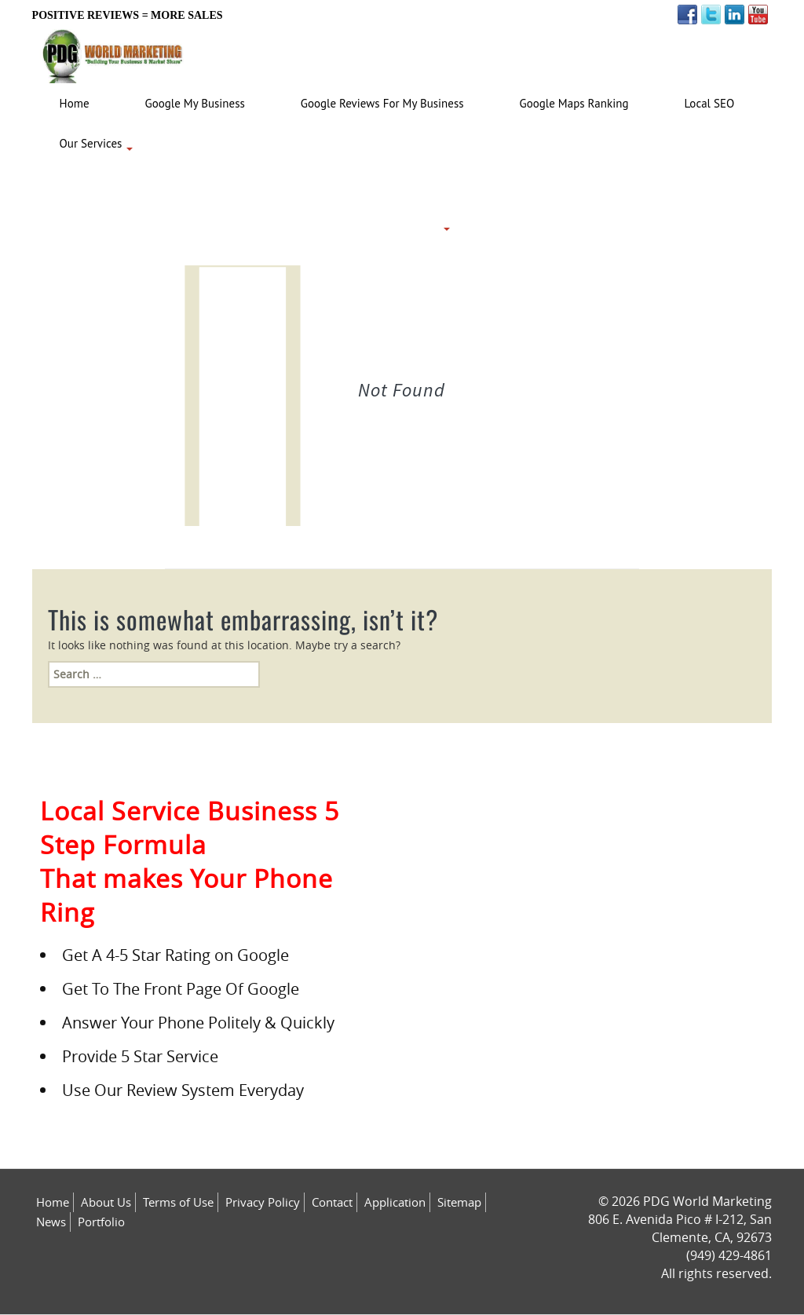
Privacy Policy (262, 1202)
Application (395, 1202)
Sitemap (459, 1202)
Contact (332, 1202)
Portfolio (101, 1221)
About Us (106, 1202)
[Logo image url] (113, 52)
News (51, 1221)
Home (52, 1202)
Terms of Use (178, 1202)
